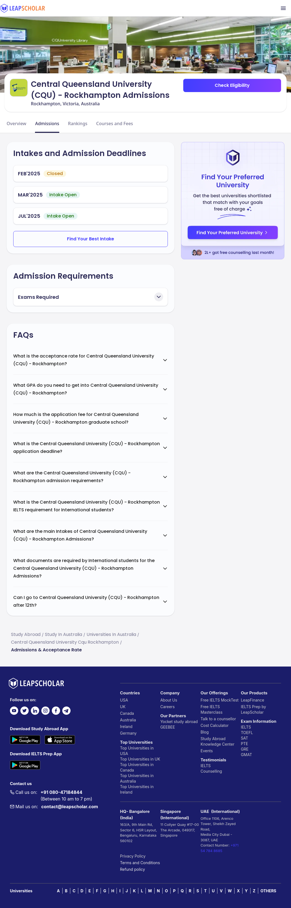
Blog (205, 732)
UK (123, 706)
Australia (128, 720)
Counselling (211, 771)
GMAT (246, 754)
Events (207, 750)
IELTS (206, 765)
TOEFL (247, 732)
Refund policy (132, 869)
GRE (245, 749)
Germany (128, 733)
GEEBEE (167, 727)
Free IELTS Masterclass (212, 709)
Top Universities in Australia (137, 778)
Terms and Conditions (140, 862)
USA (124, 700)
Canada (127, 713)
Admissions (47, 123)
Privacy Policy (133, 856)
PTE (244, 743)
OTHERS (268, 890)
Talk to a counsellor (218, 718)
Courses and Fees (114, 123)
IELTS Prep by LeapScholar (253, 709)
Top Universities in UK (140, 759)
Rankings (77, 123)
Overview (16, 123)
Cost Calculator (215, 725)
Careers (167, 706)
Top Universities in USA (137, 751)
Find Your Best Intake (90, 239)
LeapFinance (252, 700)
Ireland (126, 726)
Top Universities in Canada (137, 767)
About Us (168, 700)
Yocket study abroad (179, 721)
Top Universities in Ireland (137, 789)
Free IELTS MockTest (220, 700)
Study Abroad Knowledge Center (218, 741)
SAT (244, 738)
